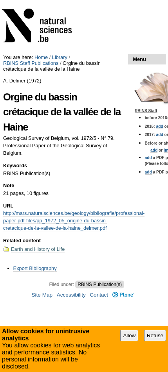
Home (41, 57)
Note (8, 185)
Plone (123, 295)
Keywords (15, 165)
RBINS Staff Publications (30, 63)
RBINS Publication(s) (100, 284)
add (159, 126)
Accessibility (71, 295)
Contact (99, 295)
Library (59, 57)
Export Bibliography (35, 268)
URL (8, 206)
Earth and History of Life (38, 249)
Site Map (41, 295)
